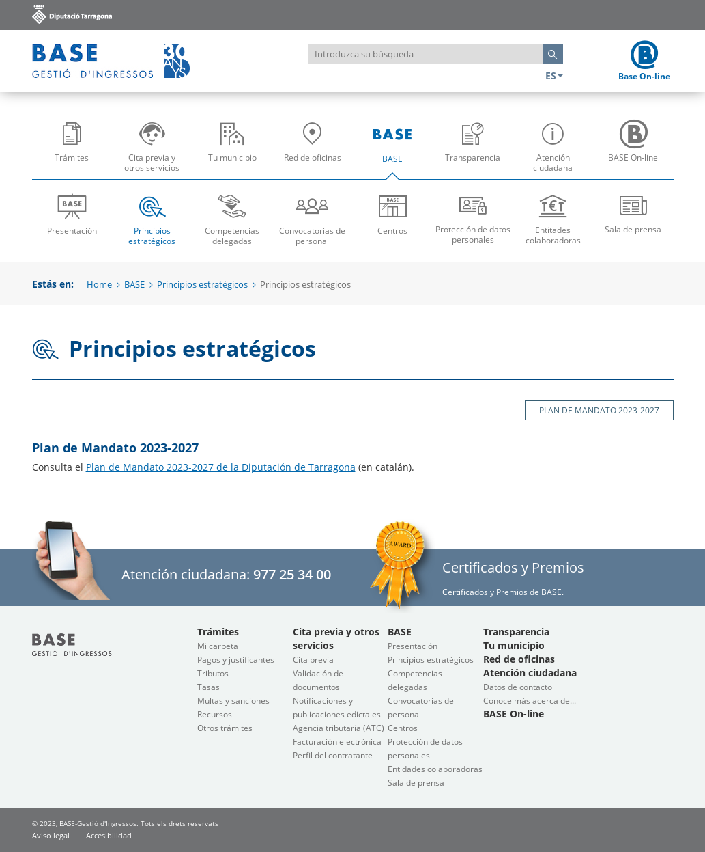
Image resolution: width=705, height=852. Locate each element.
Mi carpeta (217, 646)
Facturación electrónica (337, 741)
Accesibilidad (109, 835)
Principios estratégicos (152, 219)
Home (99, 284)
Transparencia (476, 151)
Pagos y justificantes (235, 659)
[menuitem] (72, 146)
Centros (393, 213)
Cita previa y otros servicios (155, 151)
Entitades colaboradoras (553, 218)
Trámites (75, 151)
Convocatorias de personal (312, 219)
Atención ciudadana (556, 151)
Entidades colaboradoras (435, 769)
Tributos (213, 673)
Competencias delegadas (232, 219)
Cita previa (313, 659)
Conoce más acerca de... (529, 700)
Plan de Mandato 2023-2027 (599, 410)
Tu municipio (236, 151)
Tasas (208, 687)
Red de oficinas (315, 151)
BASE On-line (636, 151)
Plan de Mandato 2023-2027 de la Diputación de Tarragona (221, 467)
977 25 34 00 (292, 574)
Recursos (214, 714)
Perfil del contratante (333, 755)
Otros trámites (225, 728)
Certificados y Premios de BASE (502, 592)
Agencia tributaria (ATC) (338, 728)
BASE (396, 151)
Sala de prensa (633, 213)
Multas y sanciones (233, 700)
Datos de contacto (517, 687)
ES (554, 75)
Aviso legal (51, 835)
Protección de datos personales (473, 218)
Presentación (72, 213)
